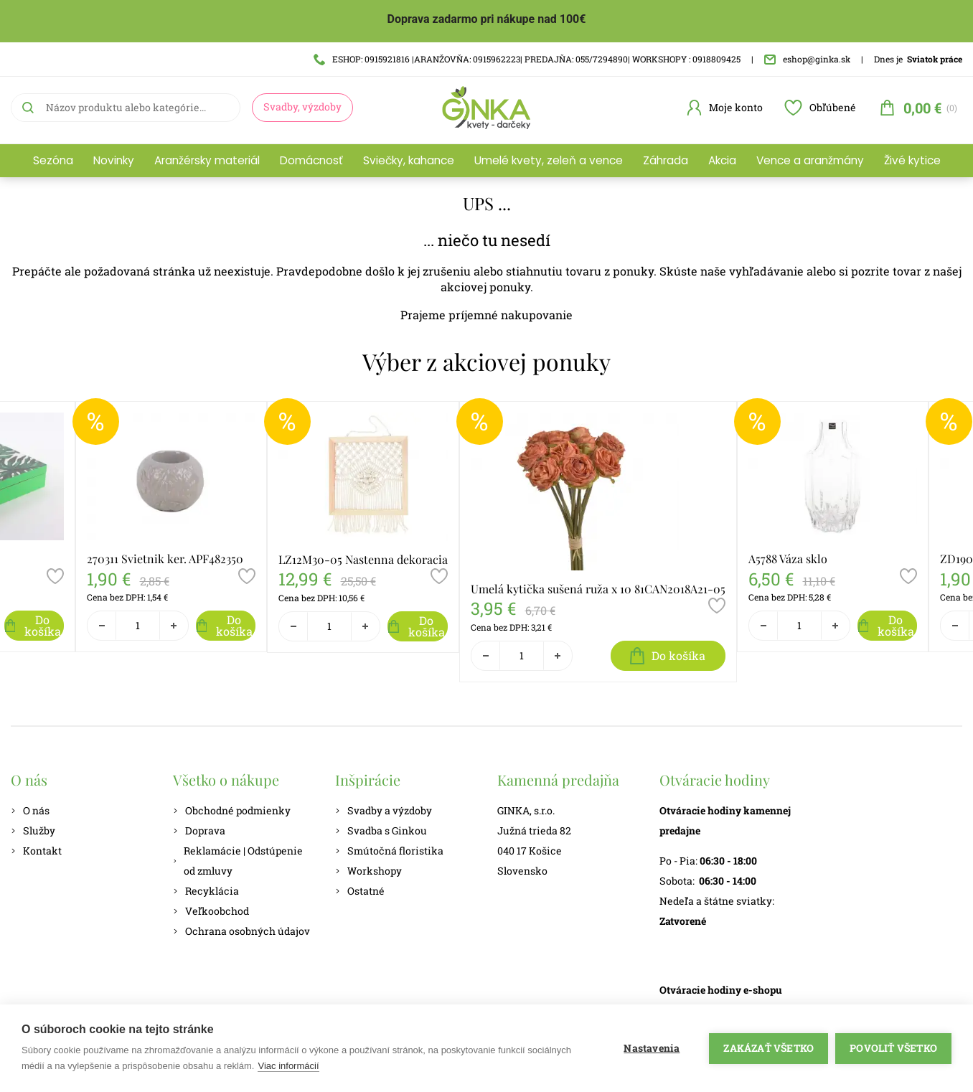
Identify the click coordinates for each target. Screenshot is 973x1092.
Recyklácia (206, 891)
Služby (33, 830)
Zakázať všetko (768, 1048)
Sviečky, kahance (408, 160)
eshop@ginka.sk (807, 59)
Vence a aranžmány (810, 160)
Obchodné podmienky (232, 810)
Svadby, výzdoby (302, 106)
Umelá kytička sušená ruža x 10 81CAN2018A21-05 (598, 588)
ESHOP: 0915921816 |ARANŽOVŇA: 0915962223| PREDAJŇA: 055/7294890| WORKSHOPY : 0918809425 (527, 59)
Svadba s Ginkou (381, 830)
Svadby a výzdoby (383, 810)
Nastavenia (652, 1048)
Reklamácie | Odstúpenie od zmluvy (238, 860)
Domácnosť (311, 160)
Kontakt (36, 850)
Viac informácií (288, 1065)
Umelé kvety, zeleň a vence (548, 160)
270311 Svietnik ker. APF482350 (165, 558)
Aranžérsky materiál (207, 160)
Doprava (199, 830)
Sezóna (53, 160)
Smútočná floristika (389, 850)
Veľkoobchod (211, 911)
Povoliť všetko (893, 1048)
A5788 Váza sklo (787, 558)
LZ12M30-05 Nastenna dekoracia (363, 559)
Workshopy (368, 870)
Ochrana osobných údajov (241, 931)
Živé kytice (912, 160)
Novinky (113, 160)
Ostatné (360, 891)
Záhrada (665, 160)
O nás (30, 810)
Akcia (722, 160)
